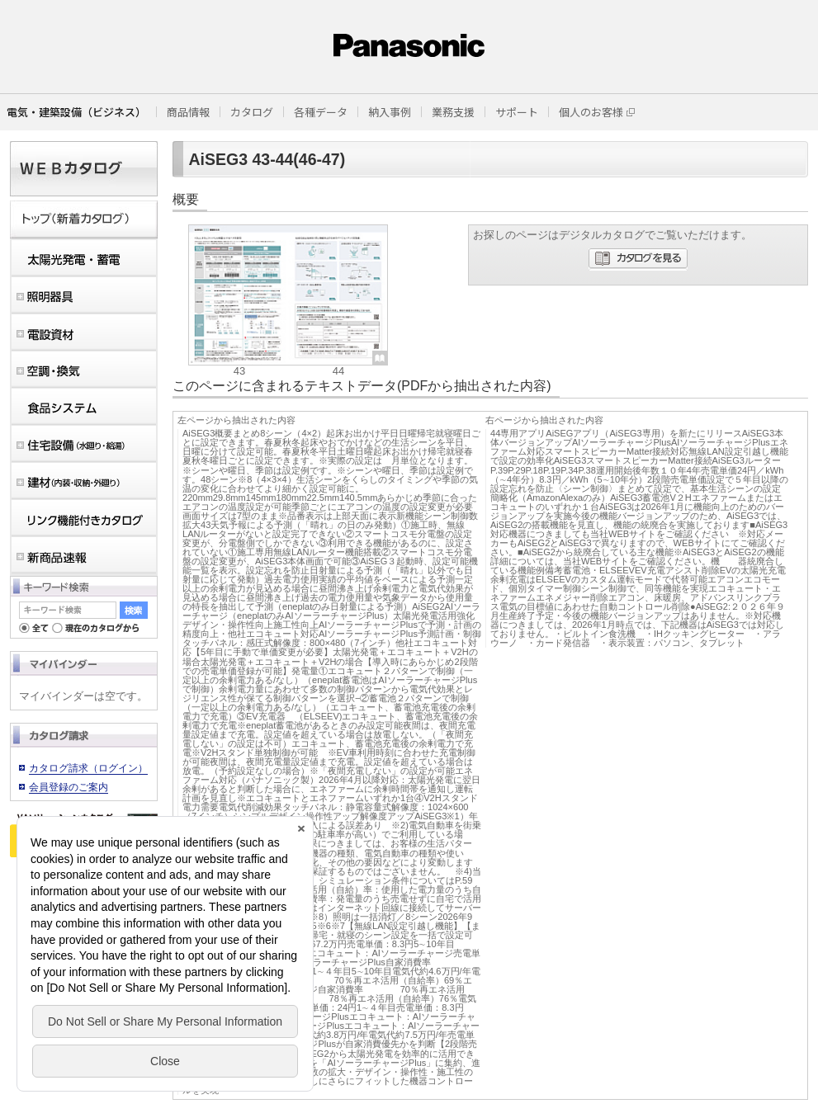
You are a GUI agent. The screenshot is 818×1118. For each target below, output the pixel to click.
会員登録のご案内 (68, 787)
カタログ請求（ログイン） (88, 768)
